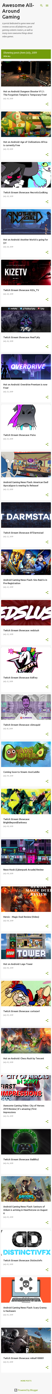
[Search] (41, 5)
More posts (26, 1381)
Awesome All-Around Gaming (18, 11)
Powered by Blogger (26, 1390)
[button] (47, 104)
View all (7, 56)
